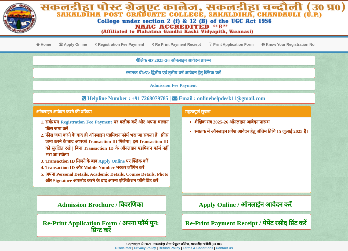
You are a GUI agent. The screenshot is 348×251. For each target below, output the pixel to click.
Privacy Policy (145, 248)
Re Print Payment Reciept (176, 44)
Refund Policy (169, 248)
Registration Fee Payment (119, 44)
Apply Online (73, 44)
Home (43, 44)
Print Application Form (231, 44)
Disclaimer (123, 248)
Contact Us (224, 248)
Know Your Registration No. (289, 44)
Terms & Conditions (198, 248)
